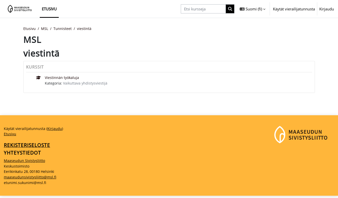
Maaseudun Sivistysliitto (25, 162)
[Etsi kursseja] (203, 9)
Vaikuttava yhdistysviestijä (86, 83)
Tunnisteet (64, 28)
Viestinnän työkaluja (62, 77)
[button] (252, 9)
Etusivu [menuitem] (49, 8)
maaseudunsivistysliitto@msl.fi (31, 179)
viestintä (85, 28)
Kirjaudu (326, 8)
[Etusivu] (20, 9)
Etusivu (29, 28)
